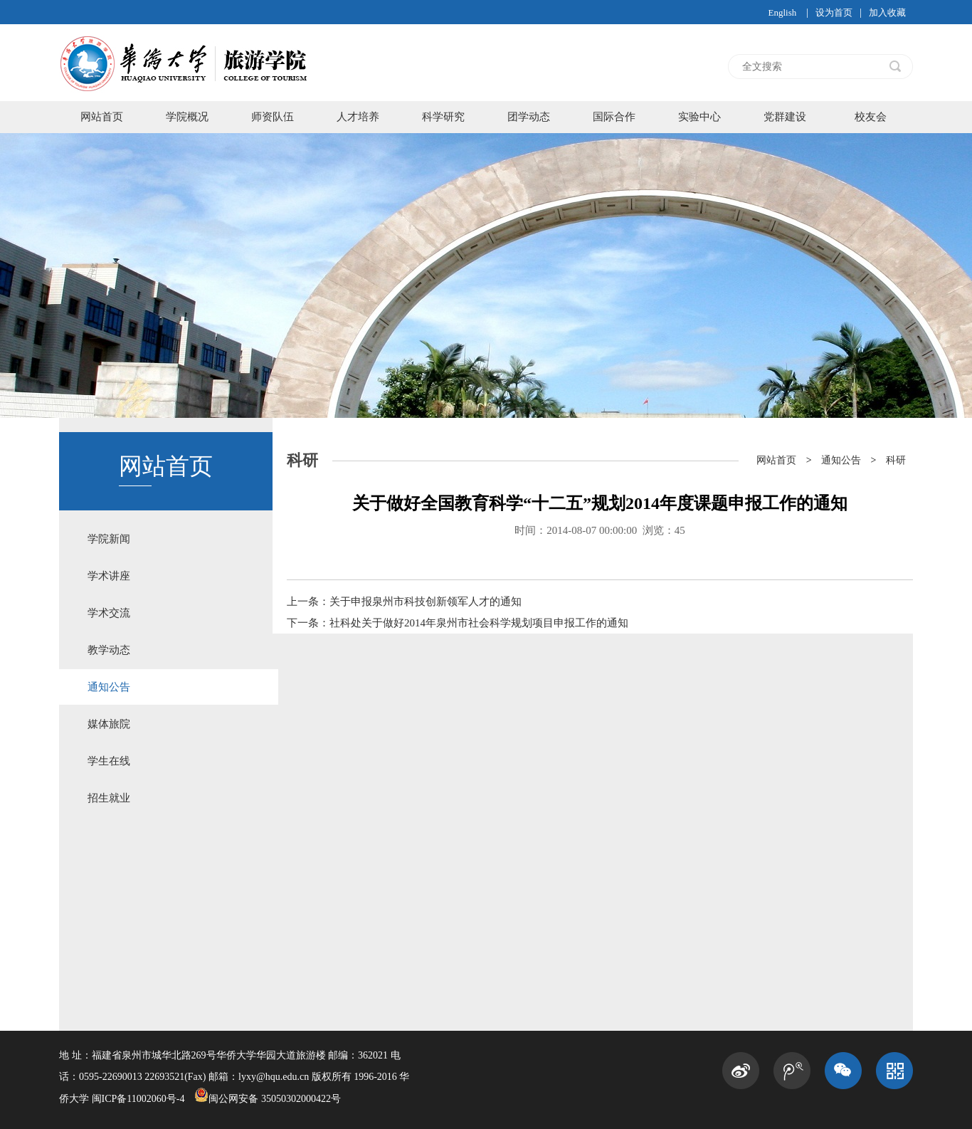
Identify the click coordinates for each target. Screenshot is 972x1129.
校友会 (871, 116)
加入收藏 (887, 12)
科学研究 (443, 116)
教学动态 (109, 650)
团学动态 (528, 116)
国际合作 (614, 116)
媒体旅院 (109, 724)
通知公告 (109, 687)
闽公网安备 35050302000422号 (267, 1098)
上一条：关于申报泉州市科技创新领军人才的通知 (404, 601)
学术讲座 (109, 576)
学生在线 (109, 761)
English (782, 12)
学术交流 (109, 613)
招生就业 (109, 798)
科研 (896, 460)
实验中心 (699, 116)
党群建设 (785, 116)
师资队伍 (272, 116)
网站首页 (101, 116)
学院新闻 (109, 539)
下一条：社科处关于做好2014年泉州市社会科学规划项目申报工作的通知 (457, 623)
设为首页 (833, 12)
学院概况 (187, 116)
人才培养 (358, 116)
